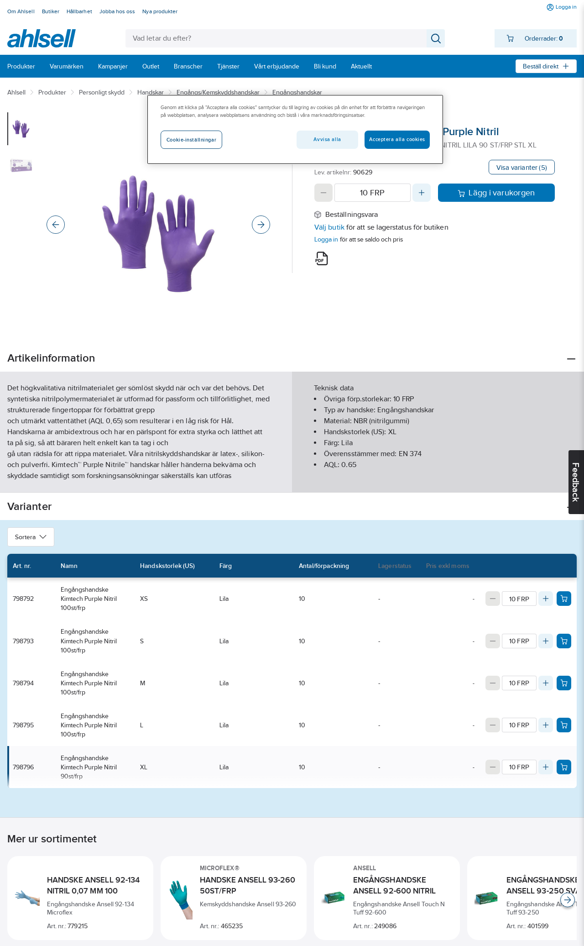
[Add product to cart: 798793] (564, 641)
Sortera (31, 537)
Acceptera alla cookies (397, 139)
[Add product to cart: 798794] (564, 683)
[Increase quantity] (421, 193)
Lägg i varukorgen (496, 192)
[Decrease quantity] (323, 193)
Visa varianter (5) (521, 167)
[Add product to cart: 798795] (564, 725)
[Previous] (56, 224)
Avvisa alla (327, 139)
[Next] (261, 224)
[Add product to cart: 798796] (564, 767)
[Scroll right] (567, 900)
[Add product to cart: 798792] (564, 598)
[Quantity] (372, 193)
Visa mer (291, 478)
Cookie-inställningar (191, 139)
